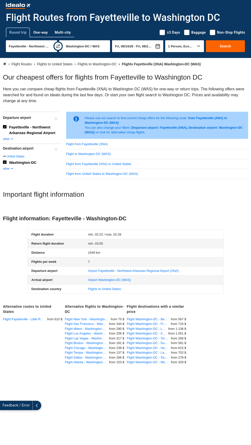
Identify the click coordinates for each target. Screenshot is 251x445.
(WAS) (109, 280)
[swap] (58, 46)
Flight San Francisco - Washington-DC (87, 324)
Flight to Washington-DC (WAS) (88, 154)
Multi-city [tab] (63, 32)
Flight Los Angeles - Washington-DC (87, 333)
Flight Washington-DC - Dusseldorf (149, 343)
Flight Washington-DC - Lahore (149, 352)
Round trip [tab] (17, 32)
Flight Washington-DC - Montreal (149, 362)
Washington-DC (23, 162)
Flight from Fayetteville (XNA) (87, 144)
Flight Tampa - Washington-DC (86, 352)
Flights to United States (104, 289)
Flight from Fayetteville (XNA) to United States (98, 164)
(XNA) (133, 271)
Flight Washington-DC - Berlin (148, 319)
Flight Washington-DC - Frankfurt (149, 324)
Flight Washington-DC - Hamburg (149, 348)
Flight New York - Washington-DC (88, 319)
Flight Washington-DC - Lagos (147, 329)
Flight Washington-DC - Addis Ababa (147, 333)
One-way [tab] (40, 32)
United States (15, 156)
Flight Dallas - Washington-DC (86, 357)
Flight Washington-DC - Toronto (149, 338)
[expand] (4, 405)
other (8, 139)
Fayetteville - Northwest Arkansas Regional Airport (32, 130)
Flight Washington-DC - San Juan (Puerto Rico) (149, 357)
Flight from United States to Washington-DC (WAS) (102, 174)
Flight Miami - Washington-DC (86, 329)
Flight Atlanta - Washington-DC (87, 362)
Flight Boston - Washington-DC (87, 343)
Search (225, 46)
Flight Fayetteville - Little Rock (24, 319)
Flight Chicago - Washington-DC (87, 348)
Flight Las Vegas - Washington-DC (87, 338)
